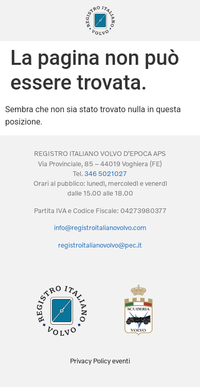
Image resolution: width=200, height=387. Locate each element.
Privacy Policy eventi (100, 361)
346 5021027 (105, 173)
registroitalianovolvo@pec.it (100, 245)
